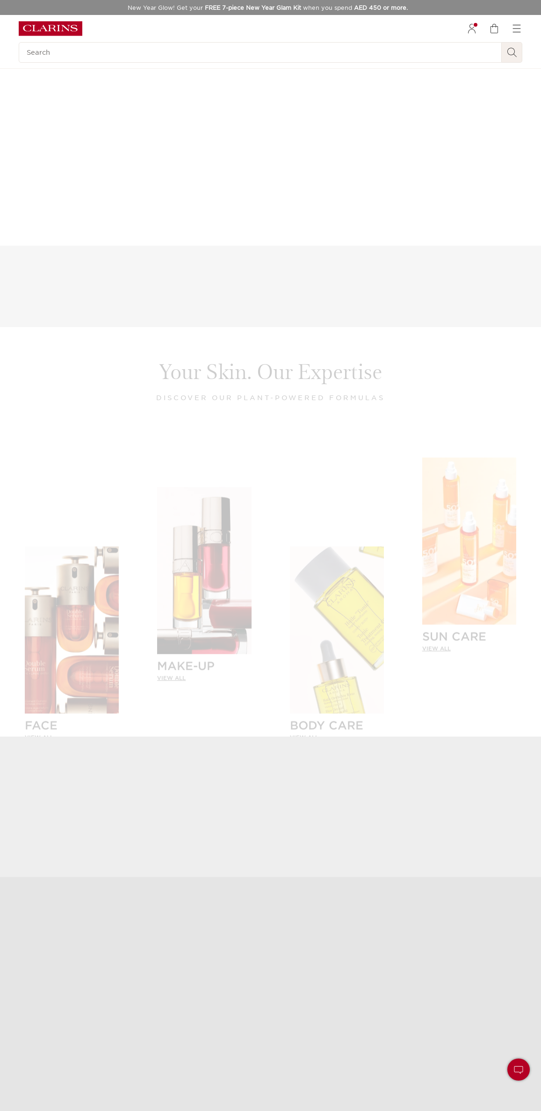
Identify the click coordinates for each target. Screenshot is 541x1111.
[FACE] (72, 637)
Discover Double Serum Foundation (441, 212)
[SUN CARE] (469, 548)
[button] (518, 1070)
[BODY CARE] (337, 637)
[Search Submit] (512, 52)
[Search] (260, 52)
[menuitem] (471, 28)
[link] (72, 729)
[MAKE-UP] (204, 577)
